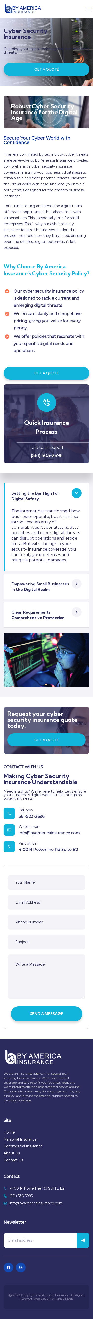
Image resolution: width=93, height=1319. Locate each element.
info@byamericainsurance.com (49, 833)
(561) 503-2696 (46, 455)
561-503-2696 (31, 816)
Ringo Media (65, 1298)
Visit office (28, 843)
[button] (46, 495)
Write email (29, 826)
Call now (26, 810)
